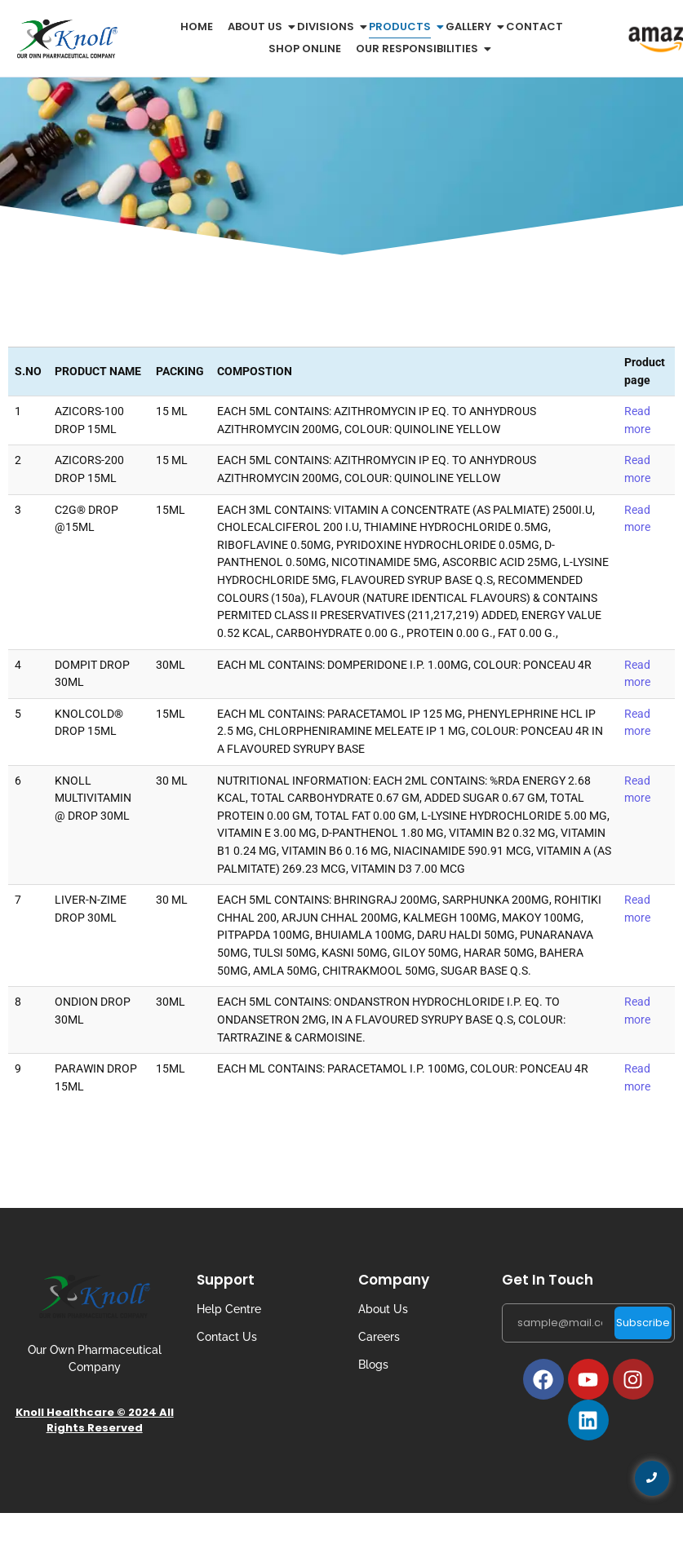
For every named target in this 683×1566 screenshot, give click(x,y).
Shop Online (304, 48)
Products (403, 26)
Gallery (471, 26)
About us (258, 26)
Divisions (328, 26)
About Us (383, 1309)
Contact (534, 26)
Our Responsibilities (420, 48)
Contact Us (227, 1336)
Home (196, 26)
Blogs (373, 1364)
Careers (379, 1336)
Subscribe (643, 1322)
